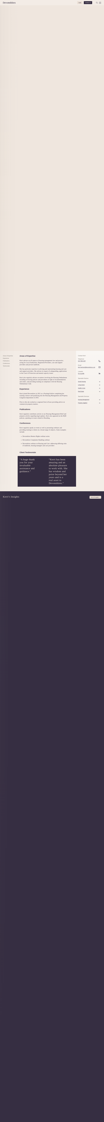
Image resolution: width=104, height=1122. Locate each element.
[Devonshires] (10, 3)
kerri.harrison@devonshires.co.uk (86, 367)
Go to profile (81, 373)
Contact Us (88, 2)
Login (79, 2)
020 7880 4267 (82, 361)
